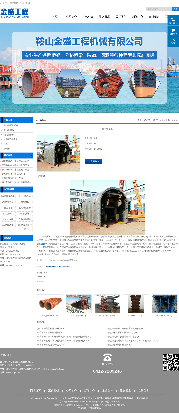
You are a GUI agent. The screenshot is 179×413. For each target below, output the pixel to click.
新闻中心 (137, 16)
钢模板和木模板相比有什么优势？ (123, 332)
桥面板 (7, 148)
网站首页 (35, 390)
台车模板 (47, 267)
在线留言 (154, 16)
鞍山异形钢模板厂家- (50, 316)
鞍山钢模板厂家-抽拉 (164, 316)
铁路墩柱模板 (25, 207)
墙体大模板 (8, 219)
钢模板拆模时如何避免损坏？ (121, 344)
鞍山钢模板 (25, 213)
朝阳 (123, 405)
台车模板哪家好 (63, 267)
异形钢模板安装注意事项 (13, 174)
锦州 (107, 405)
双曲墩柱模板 (25, 219)
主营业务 (88, 16)
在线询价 (93, 161)
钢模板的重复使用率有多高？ (50, 344)
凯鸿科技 (115, 401)
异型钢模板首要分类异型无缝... (16, 165)
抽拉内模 (8, 207)
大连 (88, 405)
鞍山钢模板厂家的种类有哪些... (16, 182)
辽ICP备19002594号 (68, 401)
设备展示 (104, 16)
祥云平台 (95, 401)
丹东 (102, 405)
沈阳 (78, 405)
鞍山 (92, 405)
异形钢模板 (9, 130)
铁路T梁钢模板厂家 (78, 316)
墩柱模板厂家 (25, 196)
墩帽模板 (25, 202)
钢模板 (54, 267)
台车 (6, 144)
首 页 (155, 120)
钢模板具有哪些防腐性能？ (49, 332)
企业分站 (4, 3)
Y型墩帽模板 (8, 202)
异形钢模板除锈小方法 (12, 178)
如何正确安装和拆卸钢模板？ (50, 328)
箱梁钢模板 (9, 135)
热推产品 (58, 405)
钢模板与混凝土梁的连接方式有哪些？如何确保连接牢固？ (64, 340)
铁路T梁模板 (8, 225)
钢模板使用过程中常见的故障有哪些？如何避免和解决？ (134, 340)
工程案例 (121, 16)
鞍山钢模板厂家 (11, 125)
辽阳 (97, 405)
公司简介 (71, 16)
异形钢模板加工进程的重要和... (16, 161)
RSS (22, 3)
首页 (55, 16)
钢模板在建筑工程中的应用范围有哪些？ (126, 328)
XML (28, 3)
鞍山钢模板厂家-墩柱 (107, 316)
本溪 (118, 405)
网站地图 (14, 3)
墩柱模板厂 (8, 213)
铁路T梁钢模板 (11, 139)
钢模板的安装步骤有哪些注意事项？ (124, 336)
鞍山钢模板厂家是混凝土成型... (16, 169)
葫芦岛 (112, 405)
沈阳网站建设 (95, 408)
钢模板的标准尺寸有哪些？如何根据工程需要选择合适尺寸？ (65, 336)
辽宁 (83, 405)
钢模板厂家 (117, 398)
